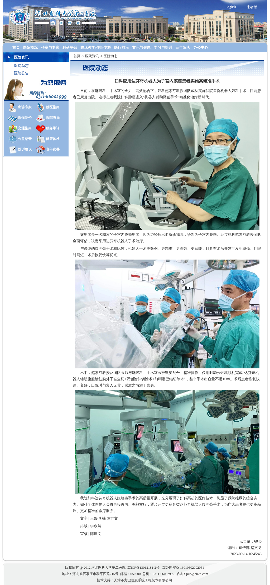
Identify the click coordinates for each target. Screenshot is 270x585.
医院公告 (21, 73)
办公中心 (200, 48)
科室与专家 (50, 48)
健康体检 (53, 139)
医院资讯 (92, 56)
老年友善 (53, 149)
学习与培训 (163, 48)
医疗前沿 (121, 48)
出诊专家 (25, 107)
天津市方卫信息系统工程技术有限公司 (143, 580)
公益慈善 (25, 139)
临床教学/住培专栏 (95, 48)
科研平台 (69, 48)
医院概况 (30, 48)
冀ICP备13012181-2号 (143, 567)
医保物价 (25, 118)
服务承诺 (53, 128)
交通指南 (25, 128)
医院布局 (53, 118)
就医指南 (53, 107)
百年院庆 (182, 48)
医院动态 (21, 66)
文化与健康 (141, 48)
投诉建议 (25, 149)
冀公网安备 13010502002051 (183, 567)
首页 (16, 48)
